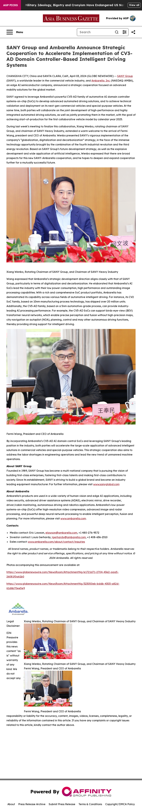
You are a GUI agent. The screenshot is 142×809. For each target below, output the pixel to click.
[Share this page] (133, 32)
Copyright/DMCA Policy (120, 804)
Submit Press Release (62, 804)
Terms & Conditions (90, 804)
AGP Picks (10, 5)
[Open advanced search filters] (124, 32)
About (11, 804)
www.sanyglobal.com (106, 484)
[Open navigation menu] (14, 32)
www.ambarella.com (73, 518)
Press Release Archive (31, 804)
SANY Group (125, 76)
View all (134, 5)
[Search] (95, 32)
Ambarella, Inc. (100, 80)
